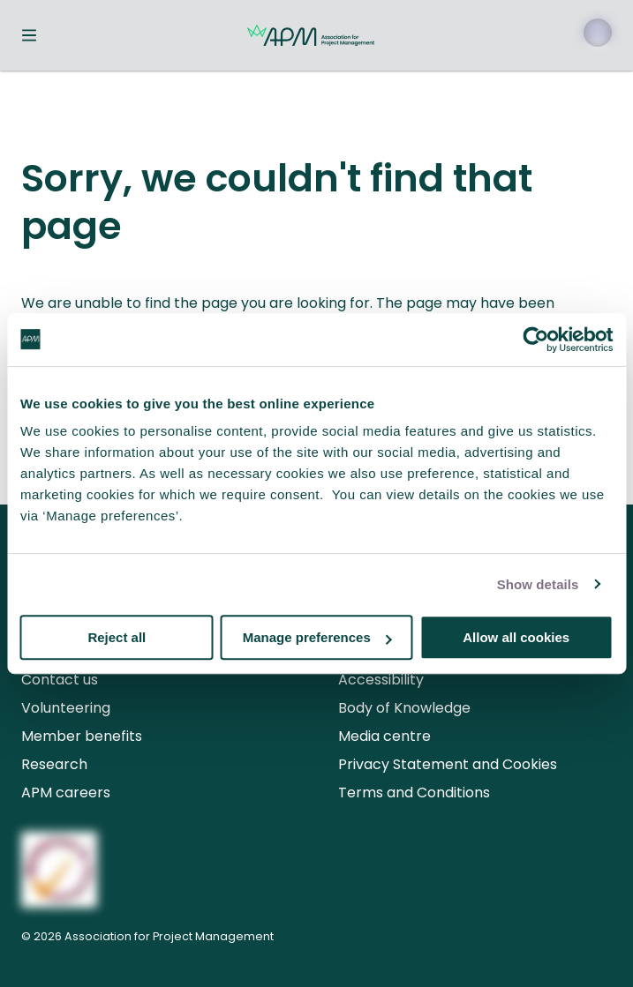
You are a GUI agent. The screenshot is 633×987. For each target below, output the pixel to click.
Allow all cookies (516, 637)
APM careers (65, 792)
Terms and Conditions (414, 792)
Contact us (59, 679)
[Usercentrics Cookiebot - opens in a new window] (535, 339)
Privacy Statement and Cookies (447, 764)
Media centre (384, 736)
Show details (538, 584)
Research (54, 764)
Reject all (116, 637)
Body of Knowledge (404, 708)
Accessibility (381, 679)
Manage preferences (317, 637)
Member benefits (81, 736)
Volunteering (65, 708)
